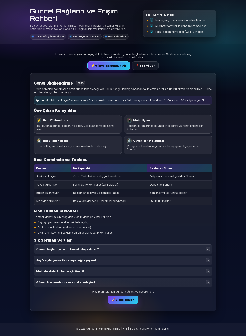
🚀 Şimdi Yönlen (123, 299)
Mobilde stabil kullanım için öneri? (123, 271)
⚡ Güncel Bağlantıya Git (108, 65)
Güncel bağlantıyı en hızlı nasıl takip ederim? (123, 249)
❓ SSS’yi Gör (145, 65)
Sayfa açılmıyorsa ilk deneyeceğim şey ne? (123, 260)
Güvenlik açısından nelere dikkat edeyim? (123, 282)
